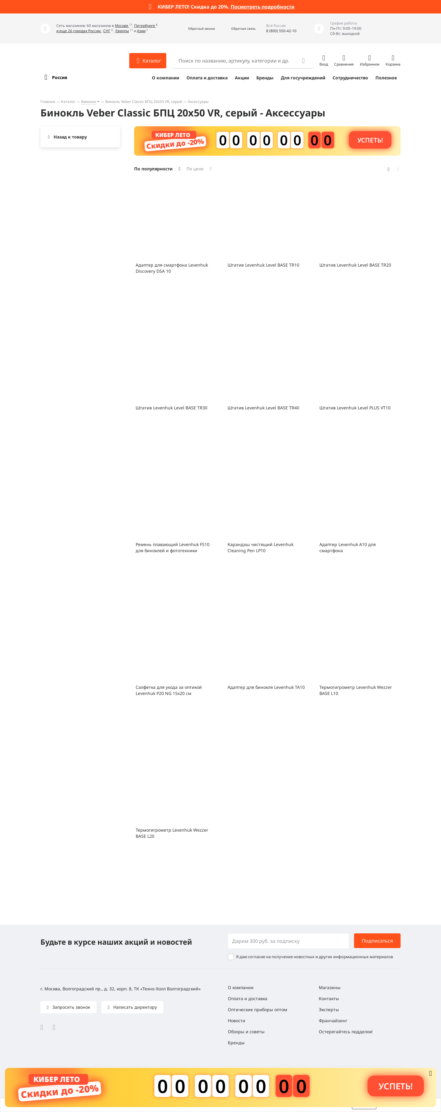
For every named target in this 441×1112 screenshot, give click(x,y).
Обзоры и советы (246, 1031)
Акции (242, 78)
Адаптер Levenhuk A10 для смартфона (347, 547)
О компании (165, 78)
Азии (141, 30)
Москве (122, 25)
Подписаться (377, 940)
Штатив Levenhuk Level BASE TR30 (171, 408)
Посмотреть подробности (263, 6)
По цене (195, 169)
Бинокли (88, 101)
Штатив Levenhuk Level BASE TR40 (263, 408)
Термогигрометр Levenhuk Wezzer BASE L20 (172, 833)
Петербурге (145, 25)
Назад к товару (70, 137)
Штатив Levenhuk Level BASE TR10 (263, 265)
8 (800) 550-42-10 (281, 30)
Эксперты (329, 1009)
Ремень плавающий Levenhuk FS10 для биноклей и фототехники (172, 547)
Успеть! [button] (370, 140)
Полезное (386, 78)
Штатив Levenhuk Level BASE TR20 (355, 265)
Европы (122, 30)
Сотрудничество (350, 78)
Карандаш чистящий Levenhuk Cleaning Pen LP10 (260, 547)
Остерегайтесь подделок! (346, 1031)
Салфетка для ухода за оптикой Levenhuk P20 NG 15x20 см (169, 690)
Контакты (329, 998)
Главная (47, 101)
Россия (59, 77)
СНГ (106, 30)
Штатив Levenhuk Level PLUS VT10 (354, 408)
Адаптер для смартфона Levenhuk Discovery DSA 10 (172, 268)
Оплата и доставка (207, 78)
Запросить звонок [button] (70, 1007)
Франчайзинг (333, 1020)
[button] (195, 28)
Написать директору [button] (134, 1007)
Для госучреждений (303, 78)
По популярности (153, 169)
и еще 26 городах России (78, 30)
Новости (236, 1020)
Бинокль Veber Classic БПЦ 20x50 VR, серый (143, 101)
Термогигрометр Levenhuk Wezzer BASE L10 (355, 690)
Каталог (68, 101)
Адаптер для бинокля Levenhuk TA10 (266, 687)
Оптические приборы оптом (257, 1009)
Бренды (264, 78)
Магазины (330, 987)
